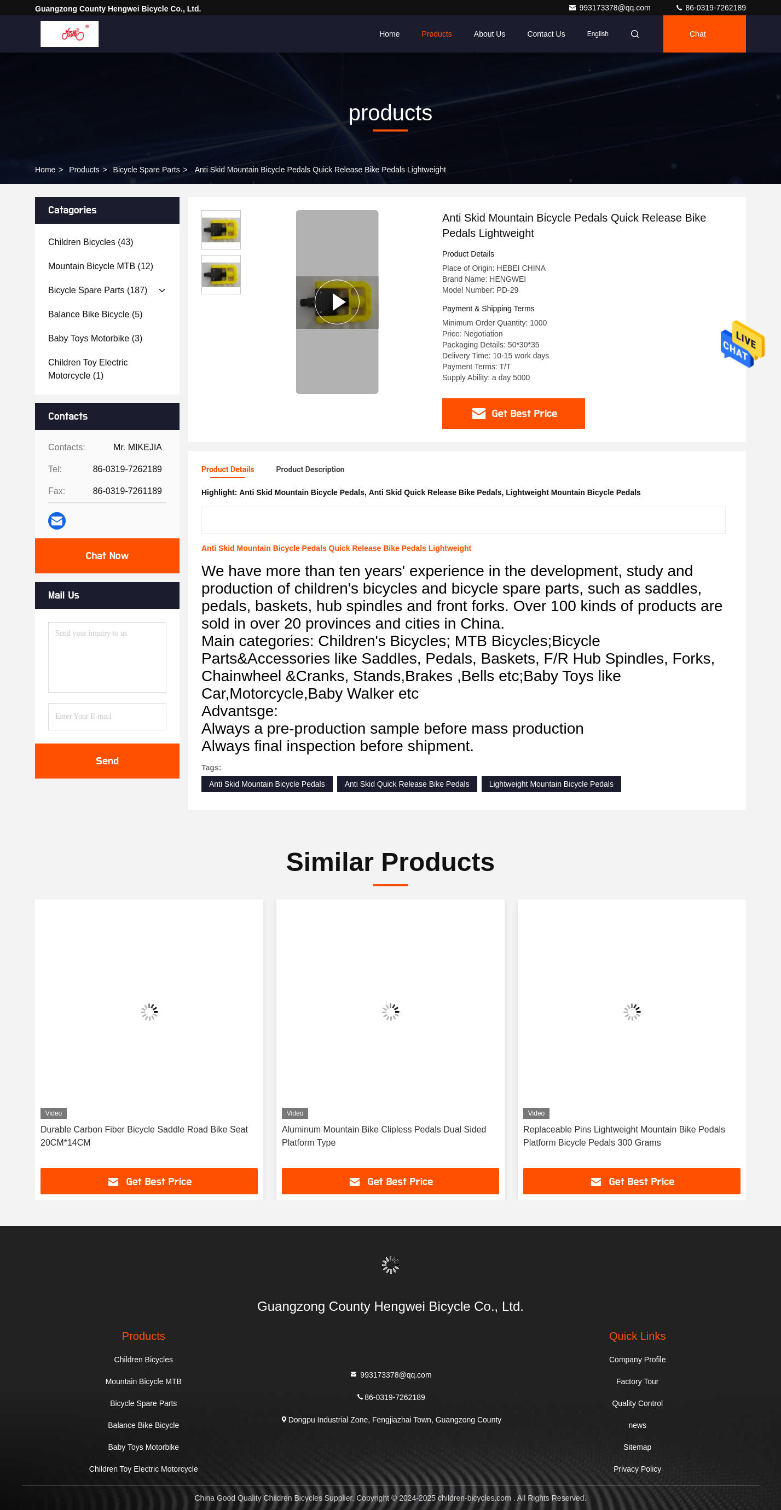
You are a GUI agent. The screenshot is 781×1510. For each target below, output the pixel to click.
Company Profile (637, 1359)
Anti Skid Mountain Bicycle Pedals (267, 784)
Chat (698, 34)
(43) (91, 242)
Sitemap (637, 1447)
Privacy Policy (637, 1469)
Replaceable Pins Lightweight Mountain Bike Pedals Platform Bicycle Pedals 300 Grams (624, 1136)
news (637, 1425)
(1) (88, 369)
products (84, 169)
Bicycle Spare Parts (146, 169)
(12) (100, 266)
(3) (95, 338)
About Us (490, 34)
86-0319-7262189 (710, 7)
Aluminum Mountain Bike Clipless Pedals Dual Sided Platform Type (384, 1136)
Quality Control (637, 1403)
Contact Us (546, 34)
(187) (97, 290)
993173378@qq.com (610, 7)
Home (389, 34)
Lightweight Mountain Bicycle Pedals (551, 784)
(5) (95, 314)
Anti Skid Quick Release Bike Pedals (407, 784)
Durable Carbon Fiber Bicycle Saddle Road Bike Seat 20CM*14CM (144, 1136)
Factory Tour (637, 1381)
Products (437, 34)
